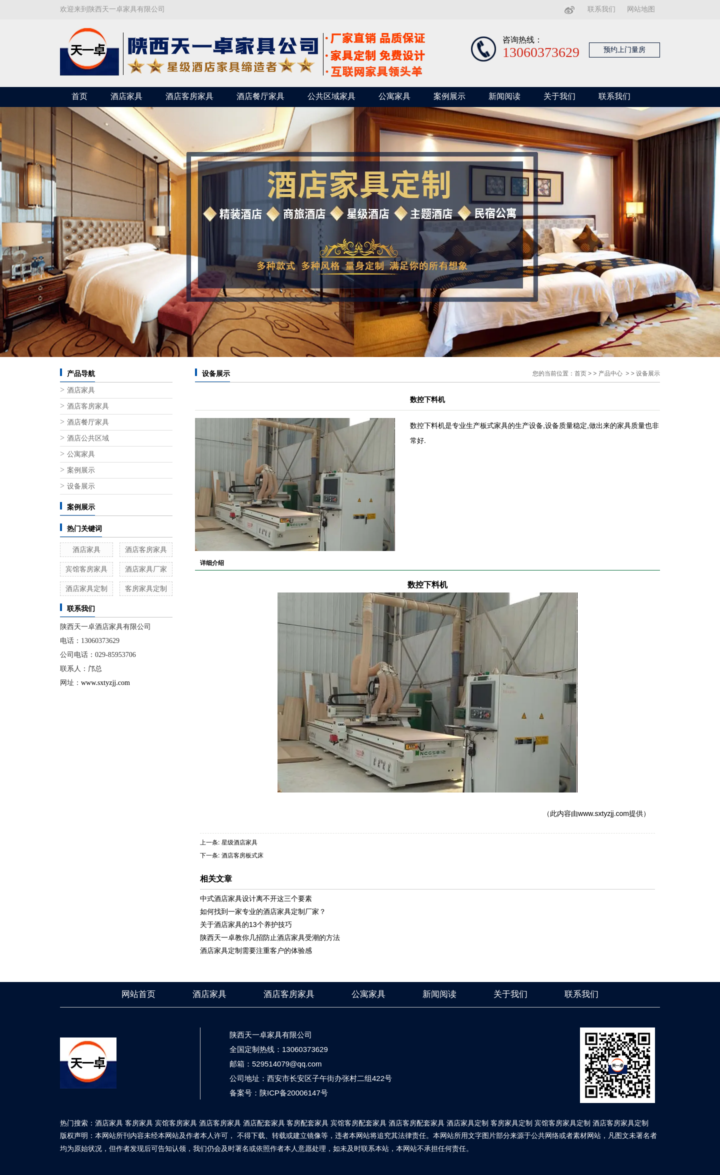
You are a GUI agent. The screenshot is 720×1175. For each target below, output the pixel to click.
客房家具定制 (146, 588)
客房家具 (139, 1123)
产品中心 (610, 373)
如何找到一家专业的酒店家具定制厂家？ (263, 912)
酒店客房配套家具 (416, 1123)
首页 (80, 96)
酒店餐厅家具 (260, 96)
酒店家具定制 (87, 588)
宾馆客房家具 (87, 569)
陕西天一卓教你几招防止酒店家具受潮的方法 (270, 938)
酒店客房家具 (190, 96)
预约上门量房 (625, 50)
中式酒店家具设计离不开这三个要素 (256, 898)
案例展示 (450, 96)
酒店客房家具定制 (620, 1123)
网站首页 (139, 994)
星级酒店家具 (240, 842)
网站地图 (641, 9)
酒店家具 (126, 96)
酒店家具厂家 (146, 569)
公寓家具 (394, 96)
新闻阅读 (504, 96)
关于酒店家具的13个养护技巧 (246, 924)
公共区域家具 (332, 96)
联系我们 (602, 9)
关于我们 (560, 96)
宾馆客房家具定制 (562, 1123)
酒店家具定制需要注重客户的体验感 (256, 950)
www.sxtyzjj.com (603, 814)
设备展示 (81, 486)
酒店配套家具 (264, 1123)
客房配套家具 (307, 1123)
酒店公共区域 (88, 438)
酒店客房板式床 (243, 855)
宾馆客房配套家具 (358, 1123)
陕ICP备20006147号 (294, 1092)
